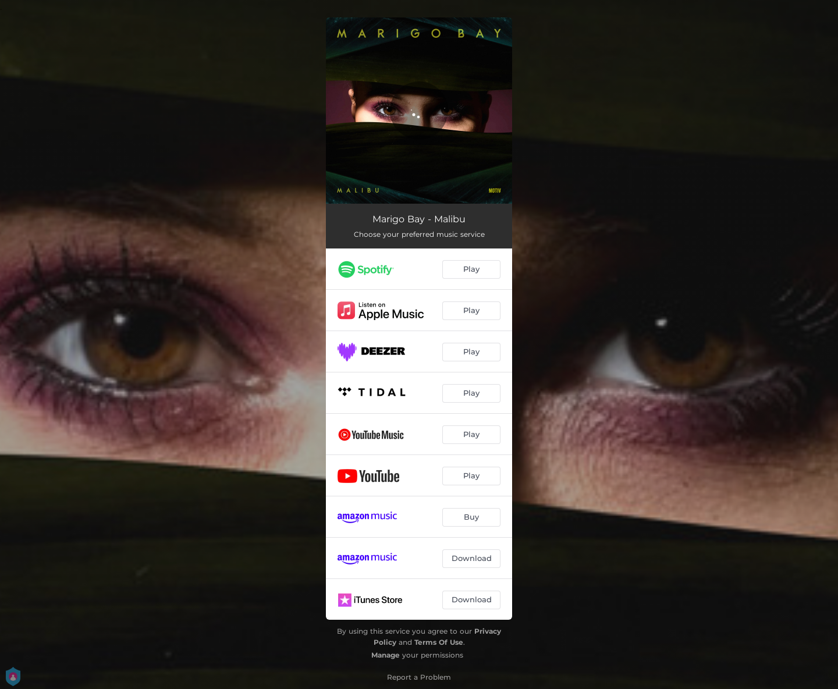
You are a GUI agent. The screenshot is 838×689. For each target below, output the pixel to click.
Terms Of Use (438, 642)
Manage (385, 655)
